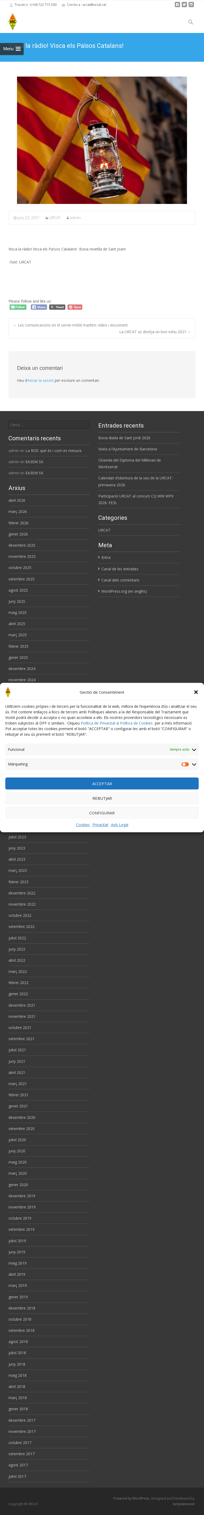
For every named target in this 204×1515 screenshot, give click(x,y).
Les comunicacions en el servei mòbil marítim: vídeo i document (70, 325)
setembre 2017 (21, 1453)
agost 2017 (18, 1464)
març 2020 (17, 1173)
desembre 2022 (21, 892)
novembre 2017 (22, 1431)
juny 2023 (16, 848)
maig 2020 (17, 1162)
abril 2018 (16, 1386)
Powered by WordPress (131, 1498)
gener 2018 (18, 1408)
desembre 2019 (21, 1195)
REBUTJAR (102, 798)
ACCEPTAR (102, 783)
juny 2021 (16, 1061)
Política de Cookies (136, 723)
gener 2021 (18, 1105)
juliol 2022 (17, 937)
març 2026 (17, 511)
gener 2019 (18, 1296)
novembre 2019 (22, 1207)
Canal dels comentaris (120, 580)
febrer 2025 (18, 646)
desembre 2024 (21, 668)
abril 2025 (16, 623)
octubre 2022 (19, 915)
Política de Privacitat (98, 723)
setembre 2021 (21, 1038)
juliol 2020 (17, 1139)
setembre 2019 (21, 1229)
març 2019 (17, 1285)
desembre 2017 (21, 1420)
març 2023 (17, 870)
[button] (196, 692)
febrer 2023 (18, 881)
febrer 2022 (18, 982)
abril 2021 (16, 1072)
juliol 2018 (17, 1352)
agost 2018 (18, 1341)
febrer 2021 (18, 1094)
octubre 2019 (19, 1218)
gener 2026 (18, 534)
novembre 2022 (22, 904)
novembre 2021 (22, 1016)
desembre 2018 (21, 1308)
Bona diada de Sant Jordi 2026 (124, 437)
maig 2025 (17, 612)
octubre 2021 (19, 1027)
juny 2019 (16, 1251)
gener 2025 (18, 657)
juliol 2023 (17, 836)
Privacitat (100, 824)
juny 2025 (16, 601)
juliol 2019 (17, 1240)
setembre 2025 (21, 578)
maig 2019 (17, 1263)
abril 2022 (16, 960)
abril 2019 (16, 1274)
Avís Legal (119, 824)
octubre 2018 (19, 1319)
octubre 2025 (19, 567)
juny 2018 (16, 1364)
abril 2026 (16, 500)
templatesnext (183, 1504)
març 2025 (17, 634)
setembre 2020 (21, 1128)
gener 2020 (18, 1184)
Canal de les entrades (119, 568)
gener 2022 (18, 993)
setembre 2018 (21, 1330)
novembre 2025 (22, 556)
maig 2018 (17, 1375)
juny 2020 (16, 1150)
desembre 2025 (21, 545)
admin (75, 217)
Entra (105, 557)
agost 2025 (18, 590)
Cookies (83, 824)
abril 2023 (16, 859)
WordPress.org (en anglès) (124, 591)
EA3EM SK (34, 461)
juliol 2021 (17, 1049)
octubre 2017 (19, 1442)
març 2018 (17, 1397)
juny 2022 (16, 949)
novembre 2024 (22, 679)
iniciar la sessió (41, 380)
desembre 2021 (21, 1005)
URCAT (54, 217)
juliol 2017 (17, 1476)
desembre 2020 (21, 1117)
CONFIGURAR (102, 813)
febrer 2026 (18, 522)
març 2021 (17, 1083)
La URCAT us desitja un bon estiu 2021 (155, 331)
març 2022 (17, 971)
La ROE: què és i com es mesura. (54, 450)
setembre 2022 (21, 926)
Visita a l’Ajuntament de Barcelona (127, 448)
